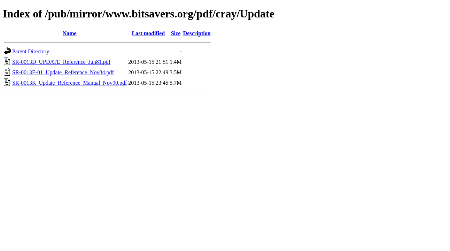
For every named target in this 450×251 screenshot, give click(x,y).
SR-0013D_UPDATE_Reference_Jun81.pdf (61, 62)
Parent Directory (30, 51)
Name (70, 33)
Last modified (148, 33)
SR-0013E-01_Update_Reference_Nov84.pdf (63, 72)
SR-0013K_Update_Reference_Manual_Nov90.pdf (69, 83)
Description (197, 33)
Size (176, 33)
